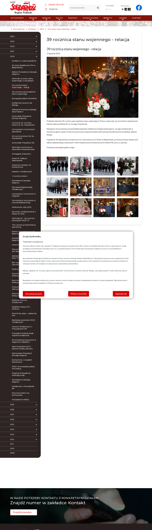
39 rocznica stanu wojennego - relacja (62, 29)
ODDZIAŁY (73, 18)
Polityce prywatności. (55, 283)
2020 (42, 29)
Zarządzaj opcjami (33, 293)
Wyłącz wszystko (79, 293)
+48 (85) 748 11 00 (56, 5)
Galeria (123, 18)
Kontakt (136, 18)
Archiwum (32, 29)
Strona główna (18, 29)
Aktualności (17, 18)
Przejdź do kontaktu (22, 512)
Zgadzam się (121, 293)
